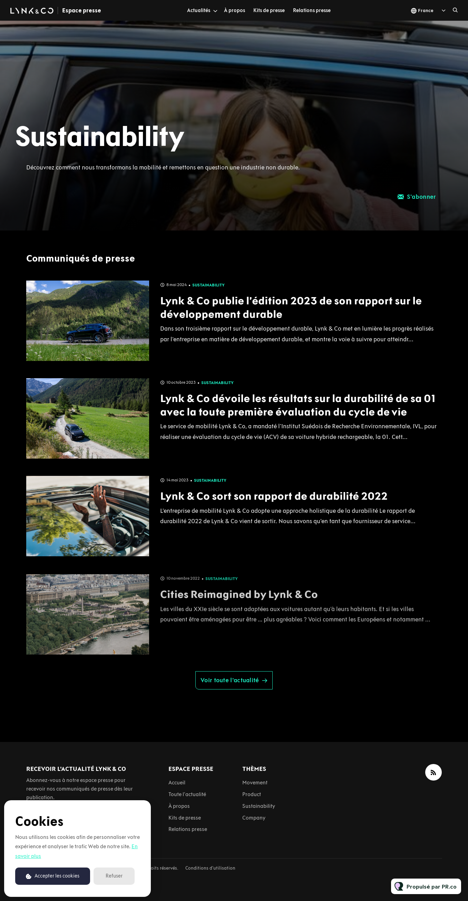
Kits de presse (269, 10)
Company (253, 817)
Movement (254, 782)
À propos (234, 10)
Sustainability (208, 301)
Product (251, 794)
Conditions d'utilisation (210, 868)
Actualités (198, 10)
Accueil (176, 782)
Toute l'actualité (187, 794)
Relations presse (312, 10)
